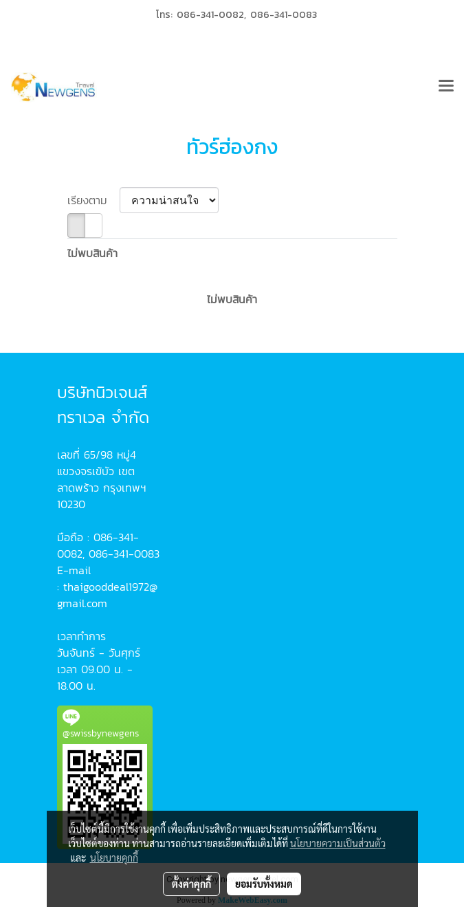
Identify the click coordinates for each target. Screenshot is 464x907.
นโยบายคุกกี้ (114, 857)
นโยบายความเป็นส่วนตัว (338, 843)
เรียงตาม (93, 200)
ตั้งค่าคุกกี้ (191, 883)
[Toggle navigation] (446, 87)
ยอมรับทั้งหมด (264, 883)
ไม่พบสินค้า (92, 253)
